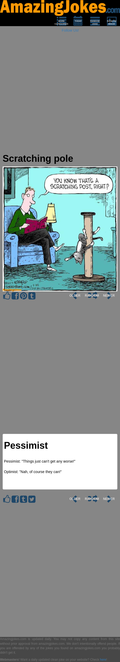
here (103, 659)
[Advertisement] (60, 93)
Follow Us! (70, 30)
